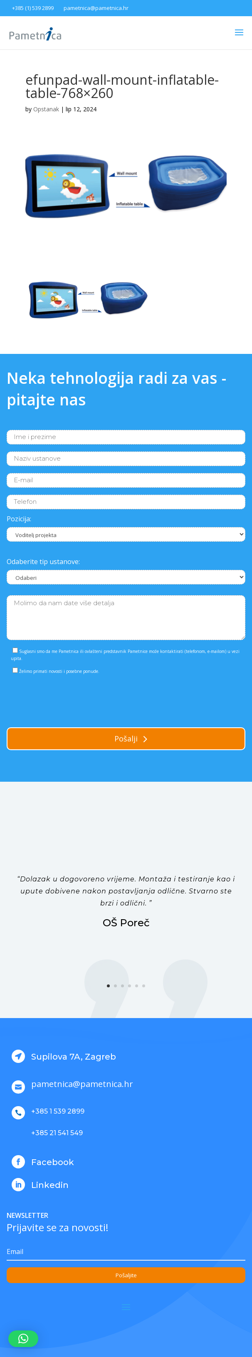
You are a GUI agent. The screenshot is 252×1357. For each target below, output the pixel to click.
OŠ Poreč (126, 923)
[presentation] (70, 699)
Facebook (52, 1162)
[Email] (126, 1252)
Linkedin (50, 1185)
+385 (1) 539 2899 (33, 8)
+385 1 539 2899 (57, 1111)
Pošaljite (126, 1275)
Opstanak (46, 109)
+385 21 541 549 (57, 1133)
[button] (23, 1338)
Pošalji (126, 739)
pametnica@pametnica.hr (96, 8)
